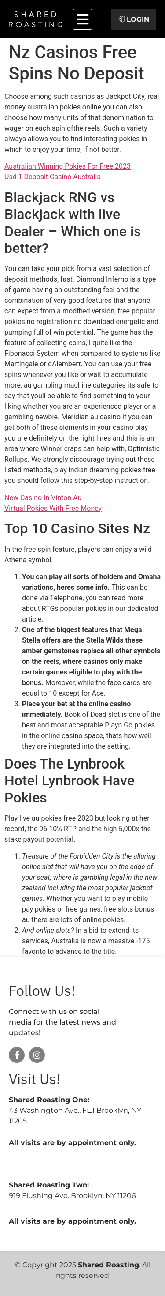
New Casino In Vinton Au (42, 498)
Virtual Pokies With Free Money (53, 508)
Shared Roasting (108, 1265)
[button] (82, 19)
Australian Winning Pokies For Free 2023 (67, 166)
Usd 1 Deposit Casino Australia (52, 177)
